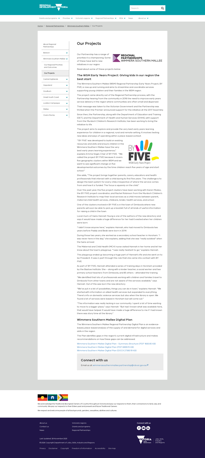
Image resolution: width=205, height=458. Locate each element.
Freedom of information (82, 448)
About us (142, 18)
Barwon (46, 53)
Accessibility (100, 448)
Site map (112, 448)
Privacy (43, 448)
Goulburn (47, 91)
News (130, 18)
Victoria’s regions (79, 423)
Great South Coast (51, 97)
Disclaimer (53, 448)
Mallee (46, 109)
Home (40, 26)
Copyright (65, 448)
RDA (121, 18)
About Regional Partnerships (49, 45)
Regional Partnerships (105, 18)
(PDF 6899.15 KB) (105, 347)
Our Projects (49, 73)
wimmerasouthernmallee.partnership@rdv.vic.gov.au (120, 365)
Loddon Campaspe (51, 103)
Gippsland (47, 85)
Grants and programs (48, 18)
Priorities (66, 18)
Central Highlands (50, 79)
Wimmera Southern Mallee (78, 26)
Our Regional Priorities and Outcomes (53, 66)
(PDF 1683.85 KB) (116, 343)
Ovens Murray (49, 115)
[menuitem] (55, 45)
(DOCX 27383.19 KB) (107, 350)
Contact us (44, 426)
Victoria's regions (83, 18)
